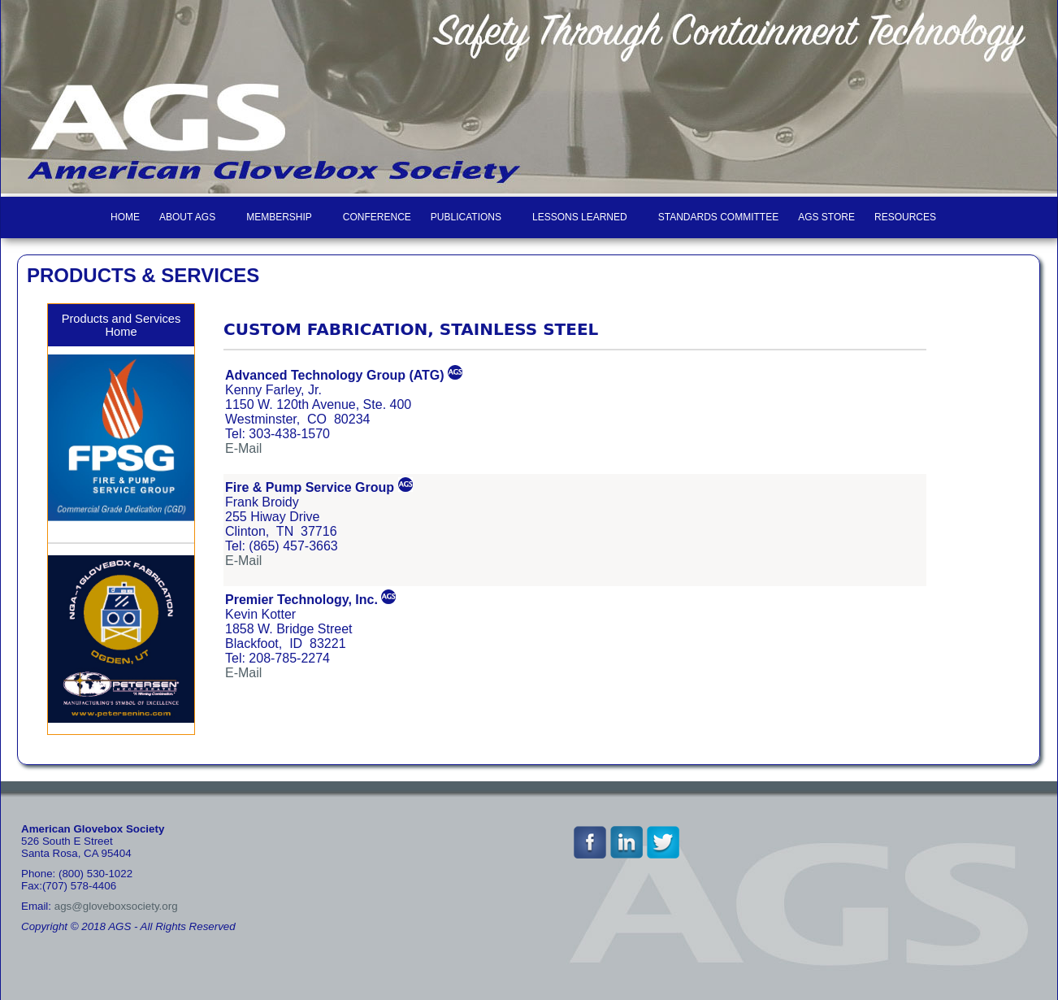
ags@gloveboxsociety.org (116, 906)
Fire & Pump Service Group (309, 487)
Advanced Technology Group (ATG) (334, 375)
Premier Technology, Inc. (301, 600)
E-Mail (243, 448)
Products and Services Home (121, 325)
